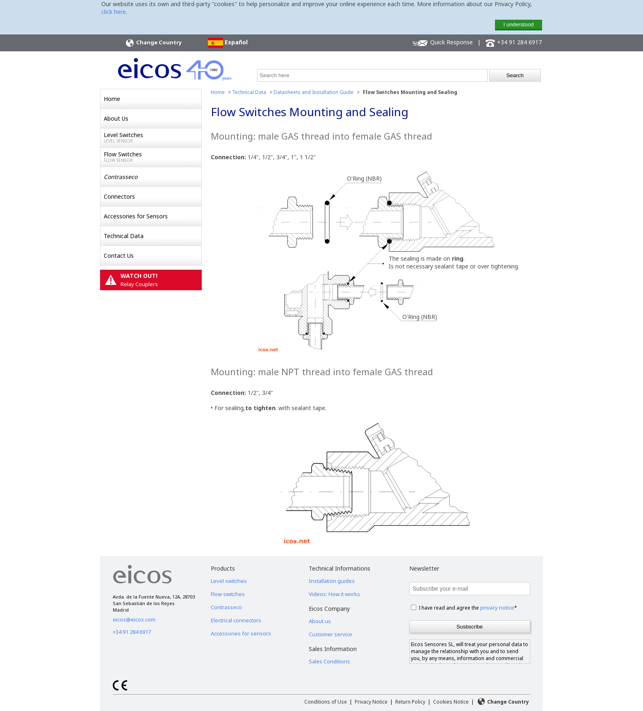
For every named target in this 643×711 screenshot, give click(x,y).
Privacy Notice (371, 701)
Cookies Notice (451, 701)
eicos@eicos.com (134, 619)
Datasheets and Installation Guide (313, 92)
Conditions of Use (325, 701)
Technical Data (124, 236)
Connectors (119, 196)
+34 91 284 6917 (513, 42)
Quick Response (442, 42)
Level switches (229, 581)
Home (112, 99)
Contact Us (119, 255)
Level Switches (152, 137)
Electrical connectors (236, 620)
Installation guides (332, 581)
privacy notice (497, 607)
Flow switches (228, 594)
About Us (116, 118)
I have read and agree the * (468, 607)
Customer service (330, 634)
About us (320, 621)
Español (228, 43)
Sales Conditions (329, 661)
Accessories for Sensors (136, 216)
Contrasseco (226, 607)
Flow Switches (152, 156)
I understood (518, 24)
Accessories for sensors (241, 633)
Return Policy (410, 701)
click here (113, 12)
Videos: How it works (334, 594)
